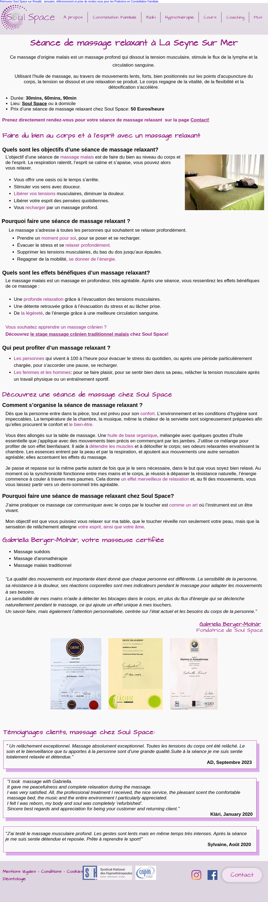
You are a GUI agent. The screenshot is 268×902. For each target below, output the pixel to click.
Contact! (200, 120)
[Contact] (242, 875)
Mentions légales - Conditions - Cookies (43, 871)
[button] (150, 17)
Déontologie (14, 879)
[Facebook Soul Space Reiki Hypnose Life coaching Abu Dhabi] (212, 875)
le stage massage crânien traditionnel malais (79, 334)
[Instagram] (196, 875)
